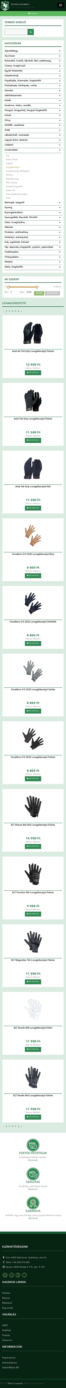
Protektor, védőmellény (16, 232)
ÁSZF (5, 1326)
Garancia (7, 1340)
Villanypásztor (12, 257)
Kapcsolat (7, 1308)
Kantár (8, 100)
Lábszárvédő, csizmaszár (17, 135)
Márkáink (7, 1303)
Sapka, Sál (10, 190)
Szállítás (6, 1330)
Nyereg (8, 208)
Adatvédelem (9, 1363)
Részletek (33, 1160)
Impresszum (8, 1358)
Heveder (9, 91)
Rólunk (6, 1298)
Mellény (9, 175)
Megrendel (33, 373)
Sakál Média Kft (10, 1368)
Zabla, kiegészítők (14, 267)
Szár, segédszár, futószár (17, 242)
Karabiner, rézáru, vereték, (18, 105)
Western (9, 262)
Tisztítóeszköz (11, 252)
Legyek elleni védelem (16, 140)
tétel (33, 13)
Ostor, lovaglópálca (15, 222)
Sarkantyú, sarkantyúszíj (16, 237)
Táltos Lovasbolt (15, 1383)
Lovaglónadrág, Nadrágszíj (17, 171)
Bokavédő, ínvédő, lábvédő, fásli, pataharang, (28, 61)
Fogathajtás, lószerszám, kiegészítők (23, 81)
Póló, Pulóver (11, 183)
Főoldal (6, 1293)
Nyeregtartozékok (14, 213)
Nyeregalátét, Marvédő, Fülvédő (21, 217)
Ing (7, 156)
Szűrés (39, 293)
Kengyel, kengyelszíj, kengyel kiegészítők (26, 110)
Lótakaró (9, 145)
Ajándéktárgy (11, 51)
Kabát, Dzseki (12, 160)
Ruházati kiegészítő (14, 187)
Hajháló (9, 163)
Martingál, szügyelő (14, 203)
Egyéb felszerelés (13, 71)
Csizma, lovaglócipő (15, 66)
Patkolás (9, 227)
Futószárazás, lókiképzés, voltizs (21, 86)
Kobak (8, 115)
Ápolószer (10, 56)
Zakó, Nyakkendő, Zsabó (16, 194)
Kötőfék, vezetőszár (14, 125)
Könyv (8, 120)
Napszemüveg (12, 179)
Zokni (8, 198)
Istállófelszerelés (13, 96)
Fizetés (6, 1335)
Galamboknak (11, 76)
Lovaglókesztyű (12, 167)
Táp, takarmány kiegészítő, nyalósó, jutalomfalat (29, 247)
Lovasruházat (11, 150)
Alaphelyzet (52, 293)
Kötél (7, 130)
